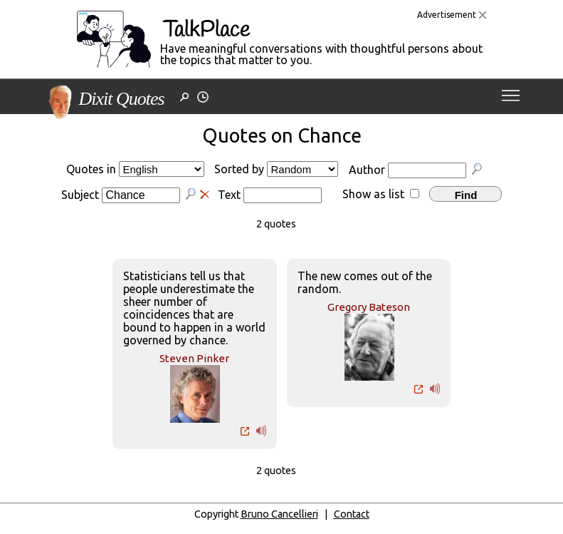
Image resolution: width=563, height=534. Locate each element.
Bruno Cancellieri (279, 514)
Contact (351, 514)
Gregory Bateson (368, 307)
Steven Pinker (194, 358)
